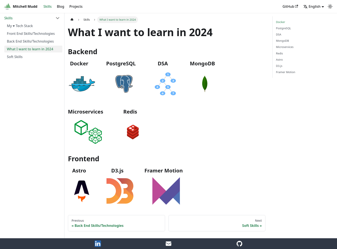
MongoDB (282, 41)
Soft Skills (15, 56)
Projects (76, 6)
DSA (278, 34)
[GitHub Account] (239, 245)
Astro (279, 59)
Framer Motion (285, 72)
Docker (280, 22)
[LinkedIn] (98, 245)
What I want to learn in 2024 (30, 49)
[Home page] (72, 19)
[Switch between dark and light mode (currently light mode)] (330, 6)
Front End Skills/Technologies (31, 33)
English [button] (311, 6)
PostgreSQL (283, 28)
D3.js (279, 66)
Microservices (285, 47)
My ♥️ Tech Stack (20, 25)
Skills (47, 6)
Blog (60, 6)
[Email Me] (168, 245)
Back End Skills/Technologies (30, 41)
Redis (279, 53)
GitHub (290, 6)
